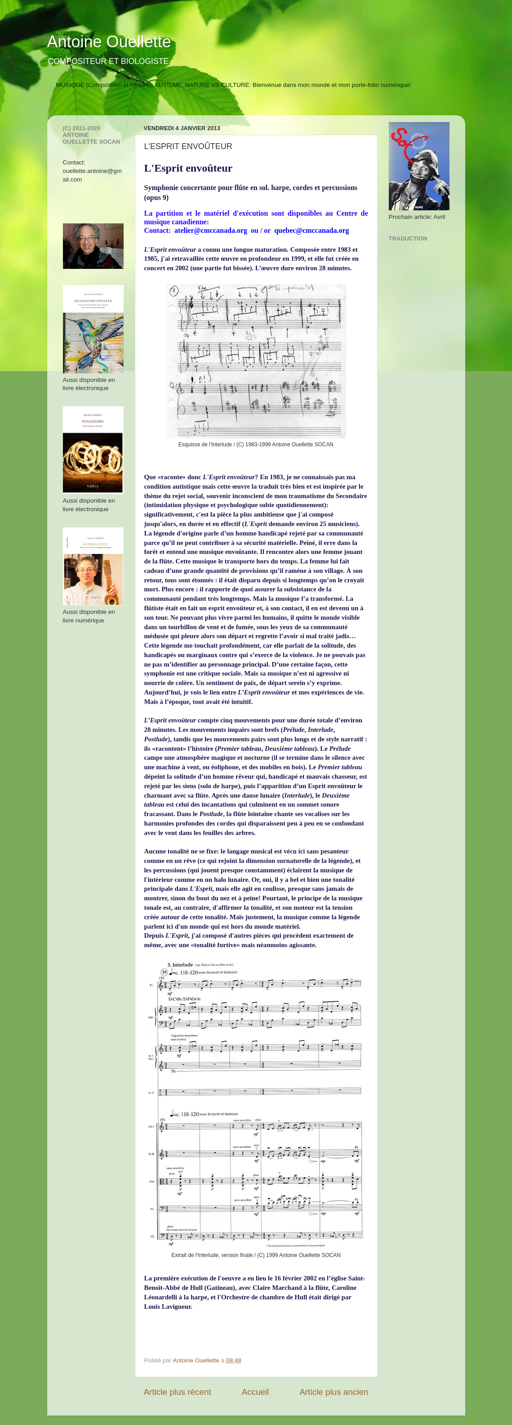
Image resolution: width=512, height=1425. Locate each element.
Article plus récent (177, 1392)
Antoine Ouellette (109, 41)
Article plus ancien (333, 1392)
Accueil (255, 1392)
